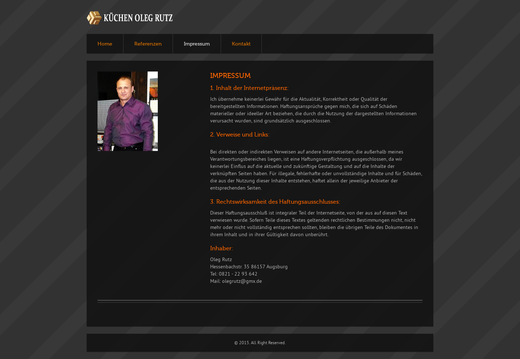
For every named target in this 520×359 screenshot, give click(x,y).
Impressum (197, 44)
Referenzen (148, 44)
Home (105, 44)
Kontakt (241, 44)
